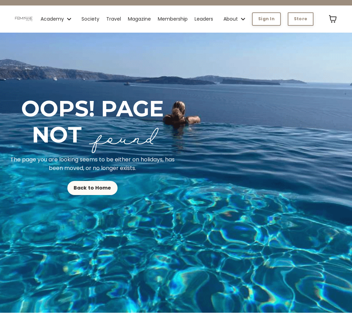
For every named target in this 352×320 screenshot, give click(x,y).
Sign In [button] (266, 19)
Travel (113, 18)
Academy (56, 18)
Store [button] (300, 19)
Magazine (139, 18)
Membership (173, 18)
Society (90, 18)
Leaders (204, 18)
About (234, 18)
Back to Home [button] (92, 187)
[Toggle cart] (332, 18)
